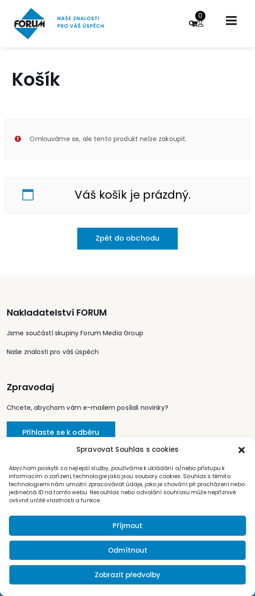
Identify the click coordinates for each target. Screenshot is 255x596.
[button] (241, 449)
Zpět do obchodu (127, 238)
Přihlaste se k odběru (60, 432)
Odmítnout (127, 550)
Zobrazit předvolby (127, 574)
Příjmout (127, 525)
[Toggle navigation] (231, 20)
